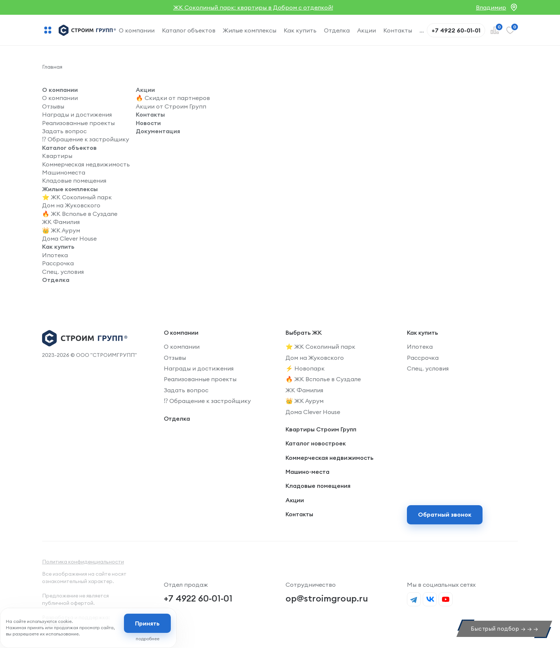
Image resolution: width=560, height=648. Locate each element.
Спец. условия (63, 271)
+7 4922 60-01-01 (198, 598)
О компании (137, 30)
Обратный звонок (444, 514)
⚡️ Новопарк (305, 368)
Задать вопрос (64, 131)
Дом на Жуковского (71, 205)
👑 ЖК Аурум (61, 230)
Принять (147, 623)
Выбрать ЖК (304, 332)
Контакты (397, 30)
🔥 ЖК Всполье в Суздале (79, 213)
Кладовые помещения (74, 180)
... (421, 30)
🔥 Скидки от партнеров (173, 97)
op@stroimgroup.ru (327, 598)
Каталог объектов (188, 30)
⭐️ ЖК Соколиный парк (77, 197)
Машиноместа (63, 172)
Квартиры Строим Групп (321, 429)
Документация (158, 131)
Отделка (337, 30)
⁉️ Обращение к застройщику (85, 139)
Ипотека (55, 255)
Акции (366, 30)
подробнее (147, 638)
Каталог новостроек (316, 443)
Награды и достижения (77, 114)
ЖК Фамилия (61, 221)
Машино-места (307, 471)
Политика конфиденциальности (83, 561)
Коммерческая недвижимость (86, 164)
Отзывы (53, 106)
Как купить (300, 30)
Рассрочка (58, 263)
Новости (148, 123)
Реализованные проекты (78, 123)
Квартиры (57, 155)
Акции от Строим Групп (171, 106)
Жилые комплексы (249, 30)
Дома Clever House (69, 238)
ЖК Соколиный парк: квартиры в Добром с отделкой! (253, 7)
